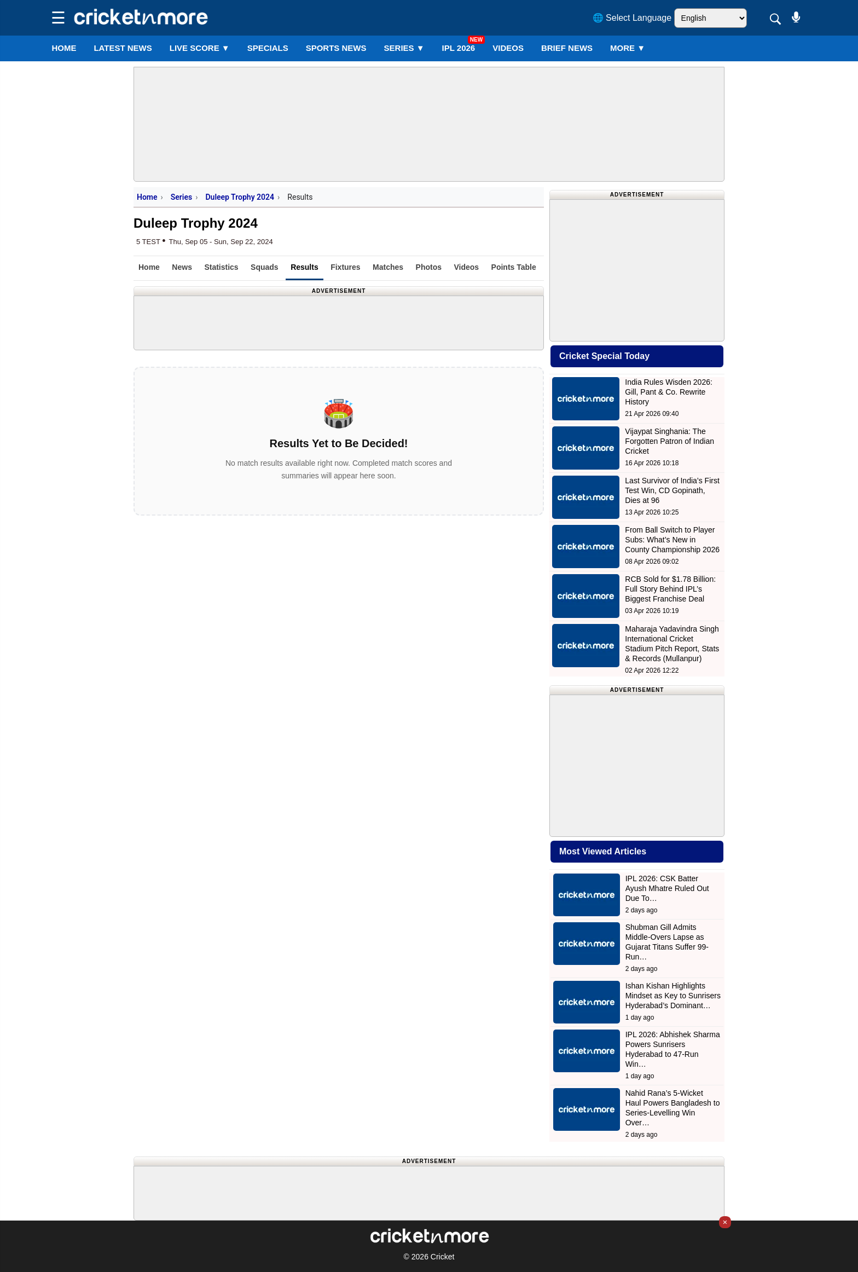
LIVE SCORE (200, 48)
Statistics (221, 267)
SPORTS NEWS (336, 48)
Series (404, 48)
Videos (466, 267)
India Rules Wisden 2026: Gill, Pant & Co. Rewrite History (668, 392)
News (182, 267)
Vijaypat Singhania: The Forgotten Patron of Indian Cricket (669, 441)
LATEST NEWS (123, 48)
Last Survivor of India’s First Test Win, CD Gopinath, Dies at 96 (672, 490)
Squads (265, 267)
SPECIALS (267, 48)
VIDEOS (508, 48)
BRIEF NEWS (567, 48)
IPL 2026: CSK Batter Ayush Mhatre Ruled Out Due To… (667, 888)
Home (63, 48)
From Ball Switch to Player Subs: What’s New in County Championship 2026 (672, 539)
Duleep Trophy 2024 (239, 197)
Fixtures (345, 267)
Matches (388, 267)
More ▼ (627, 48)
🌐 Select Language (632, 17)
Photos (429, 267)
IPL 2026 (459, 48)
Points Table (513, 267)
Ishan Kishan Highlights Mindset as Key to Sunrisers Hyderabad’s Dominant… (673, 995)
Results (304, 267)
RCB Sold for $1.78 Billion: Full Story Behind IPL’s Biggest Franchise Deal (670, 589)
